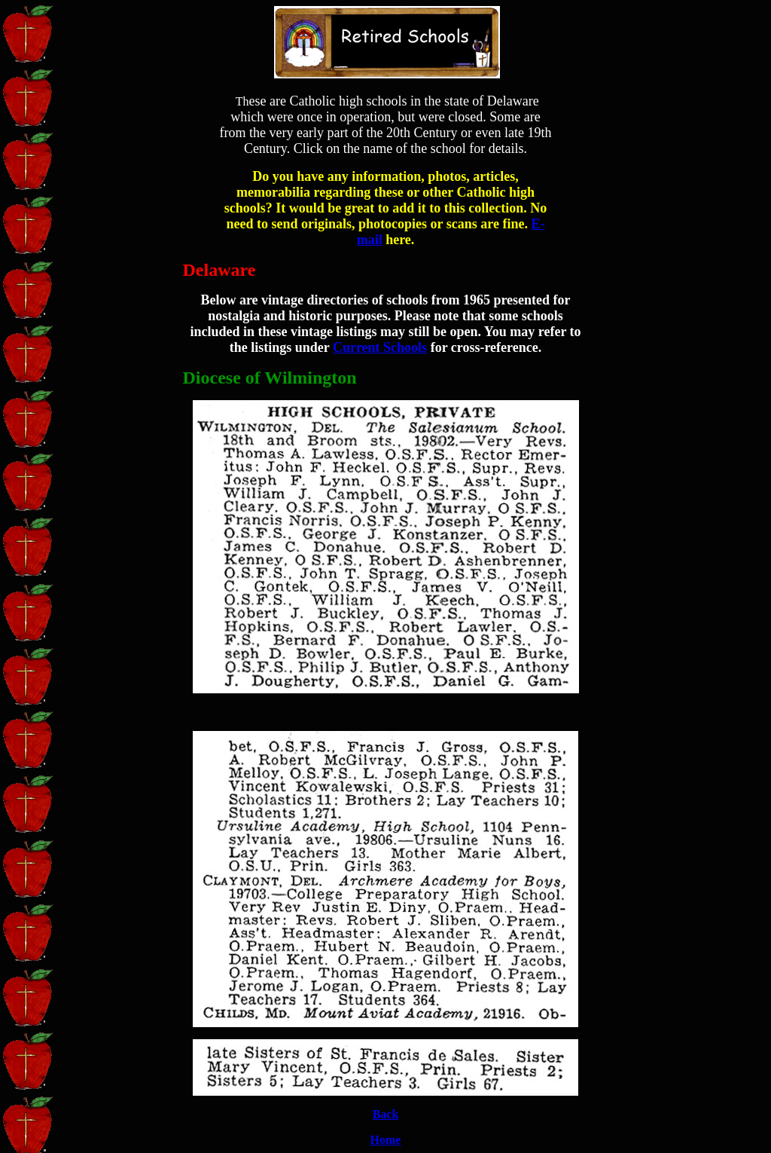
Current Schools (380, 347)
